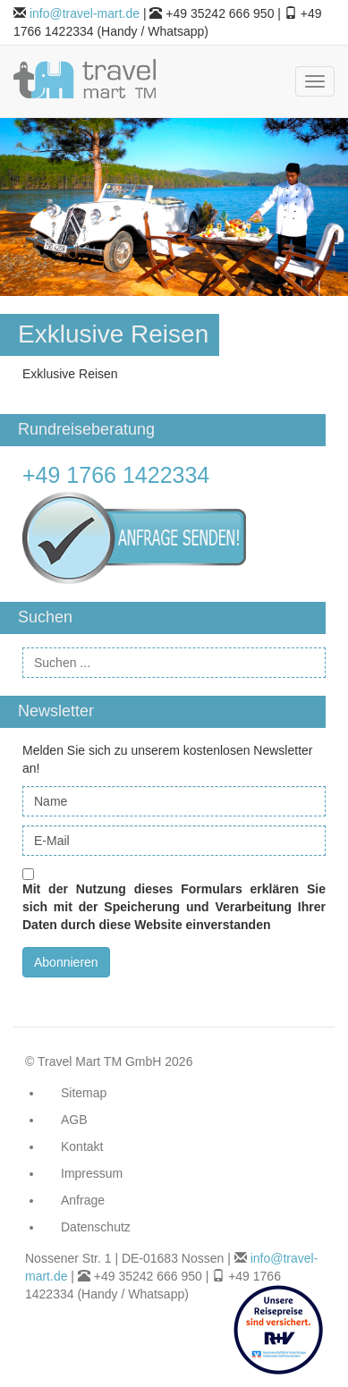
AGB (74, 1119)
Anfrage (83, 1200)
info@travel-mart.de (85, 13)
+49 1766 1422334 (115, 474)
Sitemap (83, 1093)
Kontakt (82, 1146)
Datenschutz (96, 1227)
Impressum (92, 1173)
